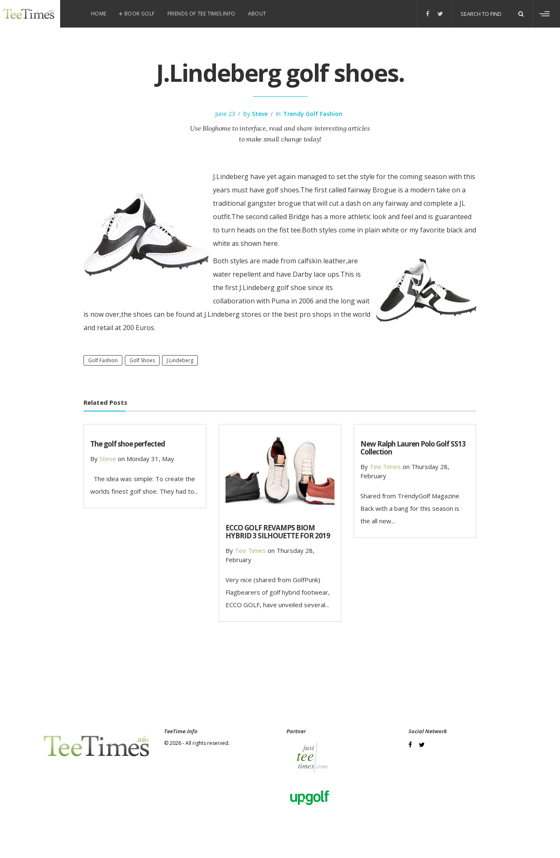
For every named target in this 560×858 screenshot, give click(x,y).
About (257, 13)
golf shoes (142, 360)
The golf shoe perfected (127, 444)
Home (98, 13)
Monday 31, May (150, 458)
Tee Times (250, 550)
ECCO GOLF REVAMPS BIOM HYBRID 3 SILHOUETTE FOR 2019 (278, 531)
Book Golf (139, 13)
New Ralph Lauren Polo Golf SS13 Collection (413, 448)
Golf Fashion (103, 360)
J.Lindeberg (180, 360)
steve (260, 114)
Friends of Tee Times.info (201, 13)
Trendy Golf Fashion (312, 114)
